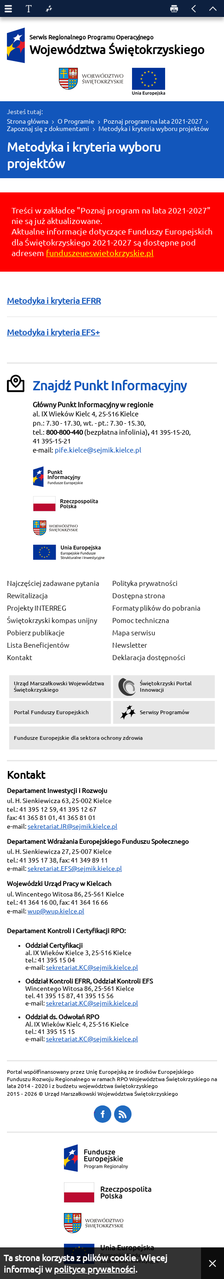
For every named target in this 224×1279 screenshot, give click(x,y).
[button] (212, 1263)
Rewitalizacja (27, 596)
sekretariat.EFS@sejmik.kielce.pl (75, 868)
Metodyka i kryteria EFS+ (53, 332)
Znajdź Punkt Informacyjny (110, 385)
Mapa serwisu (133, 633)
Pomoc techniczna (140, 620)
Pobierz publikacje (35, 633)
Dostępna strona (138, 596)
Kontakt (19, 657)
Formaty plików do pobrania (156, 608)
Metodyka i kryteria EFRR (54, 300)
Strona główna (27, 121)
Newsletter (129, 645)
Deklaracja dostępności (148, 657)
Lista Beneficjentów (38, 645)
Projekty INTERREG (36, 608)
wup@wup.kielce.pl (56, 911)
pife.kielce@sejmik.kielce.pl (98, 450)
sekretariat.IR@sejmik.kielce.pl (72, 826)
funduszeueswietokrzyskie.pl (100, 252)
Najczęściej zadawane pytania (53, 583)
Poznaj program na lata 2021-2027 (152, 121)
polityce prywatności (94, 1269)
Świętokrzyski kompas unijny (52, 620)
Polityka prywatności (145, 583)
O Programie (75, 121)
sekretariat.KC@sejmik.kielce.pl (92, 967)
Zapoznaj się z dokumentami (48, 128)
